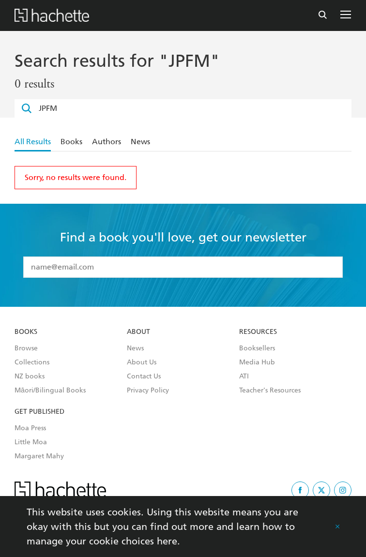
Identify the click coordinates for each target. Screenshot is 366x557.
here (167, 541)
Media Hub (257, 362)
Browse (26, 348)
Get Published (39, 411)
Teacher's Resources (270, 390)
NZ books (30, 376)
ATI (244, 376)
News (140, 141)
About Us (141, 362)
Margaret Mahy (39, 456)
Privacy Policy (148, 390)
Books (71, 141)
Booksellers (257, 348)
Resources (258, 332)
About (138, 332)
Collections (32, 362)
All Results (33, 141)
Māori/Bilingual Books (50, 390)
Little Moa (31, 442)
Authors (106, 141)
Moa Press (30, 428)
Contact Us (144, 376)
